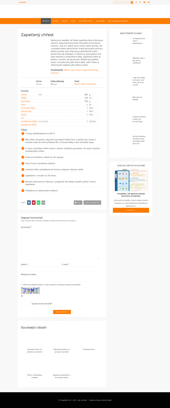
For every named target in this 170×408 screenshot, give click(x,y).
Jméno (24, 264)
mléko (24, 97)
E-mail (65, 264)
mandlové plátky (28, 124)
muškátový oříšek (29, 121)
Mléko (67, 70)
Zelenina (55, 73)
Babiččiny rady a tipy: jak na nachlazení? (139, 60)
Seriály (65, 21)
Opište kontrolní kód (41, 303)
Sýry (73, 70)
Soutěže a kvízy (86, 21)
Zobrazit (131, 210)
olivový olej (26, 111)
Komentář (26, 227)
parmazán (25, 101)
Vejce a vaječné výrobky (87, 70)
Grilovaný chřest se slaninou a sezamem (34, 350)
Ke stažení (100, 21)
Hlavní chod (79, 84)
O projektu (22, 2)
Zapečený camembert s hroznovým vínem (61, 376)
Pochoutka (91, 84)
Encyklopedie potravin (118, 21)
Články (56, 21)
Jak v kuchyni (82, 400)
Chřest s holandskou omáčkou (34, 376)
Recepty (45, 21)
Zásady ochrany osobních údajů (100, 400)
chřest (24, 94)
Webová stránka (28, 274)
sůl (22, 118)
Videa (73, 21)
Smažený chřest (89, 349)
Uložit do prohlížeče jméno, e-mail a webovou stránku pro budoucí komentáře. (52, 284)
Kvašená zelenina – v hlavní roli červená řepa (140, 119)
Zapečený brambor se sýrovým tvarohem (61, 350)
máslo (24, 114)
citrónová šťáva (28, 108)
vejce (23, 104)
